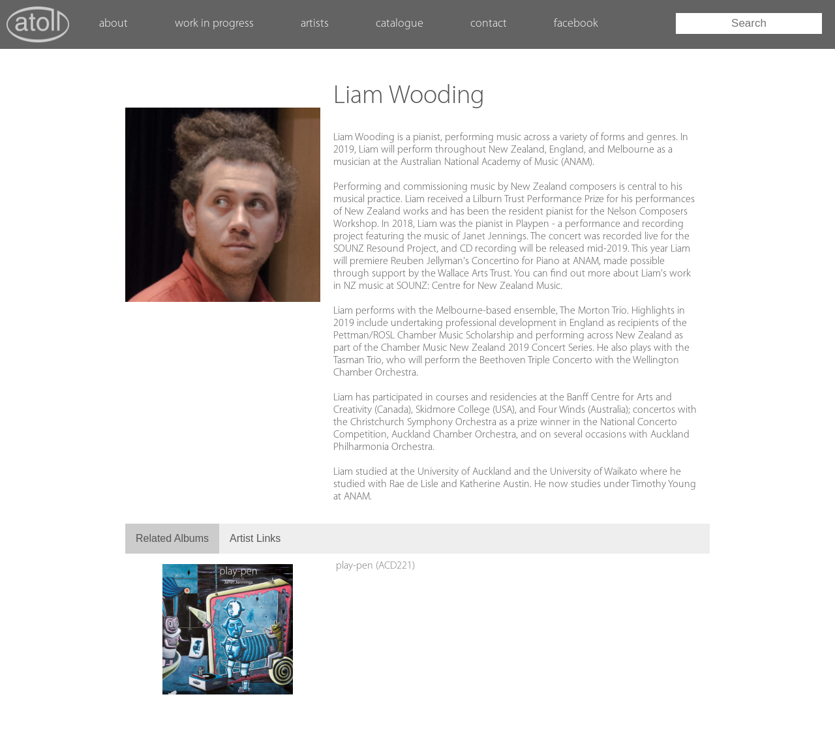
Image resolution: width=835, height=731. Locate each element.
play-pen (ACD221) (375, 566)
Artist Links (255, 538)
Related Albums (172, 538)
